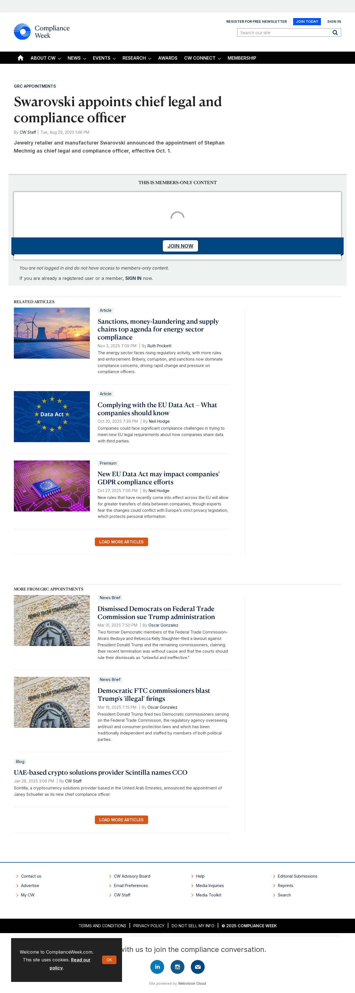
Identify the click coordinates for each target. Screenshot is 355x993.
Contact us (31, 876)
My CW (27, 895)
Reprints (285, 885)
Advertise (30, 885)
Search (336, 32)
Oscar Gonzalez (163, 625)
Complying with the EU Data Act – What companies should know (157, 409)
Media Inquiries (210, 885)
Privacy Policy (148, 925)
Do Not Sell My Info (193, 925)
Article (105, 310)
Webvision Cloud (192, 983)
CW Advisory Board (132, 876)
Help (200, 876)
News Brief (110, 597)
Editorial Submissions (298, 876)
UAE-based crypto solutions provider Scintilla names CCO (100, 772)
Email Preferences (131, 885)
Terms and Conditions (102, 925)
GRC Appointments (35, 86)
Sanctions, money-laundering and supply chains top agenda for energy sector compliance (158, 329)
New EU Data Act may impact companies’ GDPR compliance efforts (159, 478)
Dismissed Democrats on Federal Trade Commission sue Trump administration (156, 612)
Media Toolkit (208, 895)
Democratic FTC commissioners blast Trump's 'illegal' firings (154, 694)
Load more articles (121, 541)
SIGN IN (133, 278)
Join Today (307, 21)
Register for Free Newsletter (256, 21)
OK (109, 959)
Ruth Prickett (159, 345)
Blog (20, 761)
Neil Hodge (159, 421)
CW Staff (28, 132)
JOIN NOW (180, 246)
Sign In (334, 21)
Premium (108, 463)
